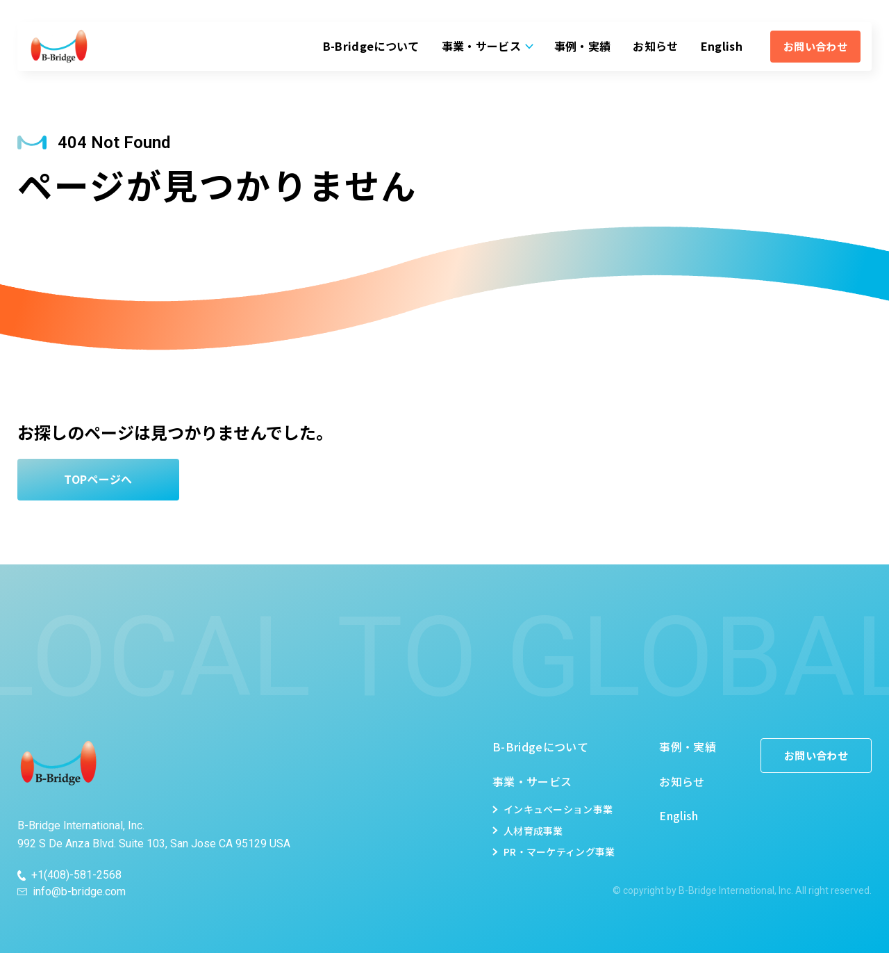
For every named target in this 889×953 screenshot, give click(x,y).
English (721, 46)
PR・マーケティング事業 (559, 851)
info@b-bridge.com (79, 891)
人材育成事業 (533, 831)
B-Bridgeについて (371, 46)
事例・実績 (582, 46)
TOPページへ (98, 479)
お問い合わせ (815, 46)
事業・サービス (481, 46)
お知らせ (655, 46)
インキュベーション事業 (558, 809)
